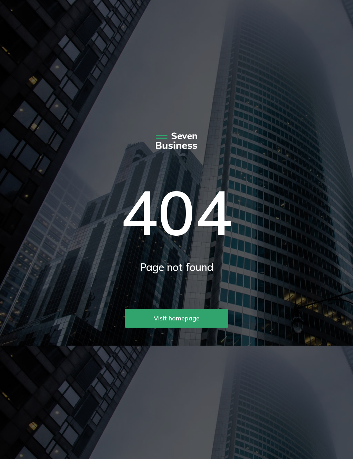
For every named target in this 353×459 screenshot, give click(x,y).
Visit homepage (177, 318)
